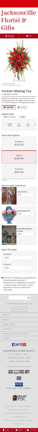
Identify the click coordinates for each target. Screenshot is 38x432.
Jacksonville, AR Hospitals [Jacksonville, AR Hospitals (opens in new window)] (19, 410)
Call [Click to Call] (6, 430)
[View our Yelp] (24, 345)
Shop (9, 36)
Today (22, 117)
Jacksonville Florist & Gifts (18, 20)
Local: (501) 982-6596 (19, 361)
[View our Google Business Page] (17, 345)
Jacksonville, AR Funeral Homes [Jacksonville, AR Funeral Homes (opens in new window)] (18, 406)
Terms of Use (19, 424)
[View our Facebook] (13, 345)
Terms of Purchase (25, 420)
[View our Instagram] (20, 345)
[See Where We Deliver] (19, 309)
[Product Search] (19, 297)
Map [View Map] (19, 430)
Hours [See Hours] (32, 430)
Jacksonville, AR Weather (15, 413)
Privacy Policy (10, 420)
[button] (19, 384)
